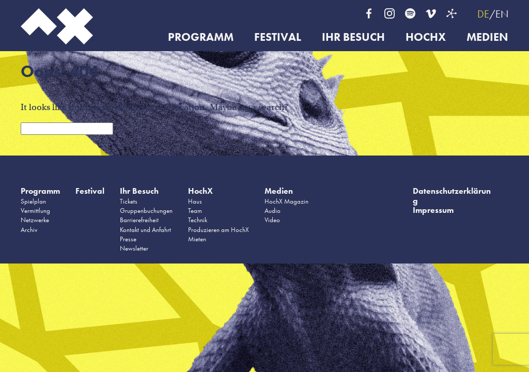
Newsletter (134, 248)
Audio (272, 210)
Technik (197, 219)
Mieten (197, 239)
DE (483, 14)
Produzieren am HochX (218, 229)
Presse (128, 239)
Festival (277, 37)
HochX (426, 37)
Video (272, 219)
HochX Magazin (286, 201)
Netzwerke (35, 219)
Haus (195, 201)
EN (501, 14)
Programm (201, 37)
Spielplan (33, 201)
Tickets (128, 201)
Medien (487, 37)
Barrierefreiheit (139, 219)
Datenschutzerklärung (452, 195)
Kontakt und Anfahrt (145, 229)
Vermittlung (35, 210)
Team (195, 210)
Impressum (433, 210)
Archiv (29, 229)
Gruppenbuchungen (146, 210)
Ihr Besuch (353, 37)
